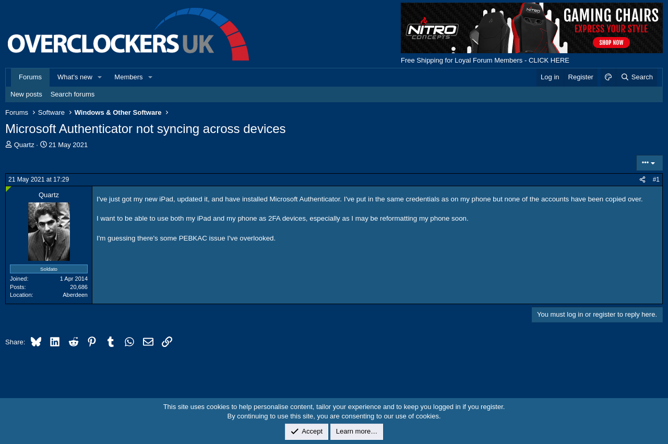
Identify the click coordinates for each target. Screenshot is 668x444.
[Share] (642, 180)
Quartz (24, 145)
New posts (26, 94)
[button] (100, 77)
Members (128, 77)
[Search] (636, 77)
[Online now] (8, 189)
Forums (30, 77)
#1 (656, 179)
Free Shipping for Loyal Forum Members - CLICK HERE (485, 60)
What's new (74, 77)
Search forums (73, 94)
